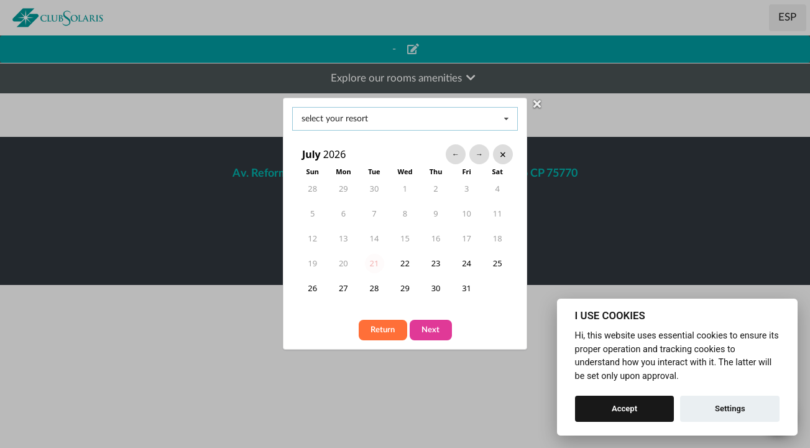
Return (382, 330)
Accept (624, 408)
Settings (730, 408)
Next (430, 330)
